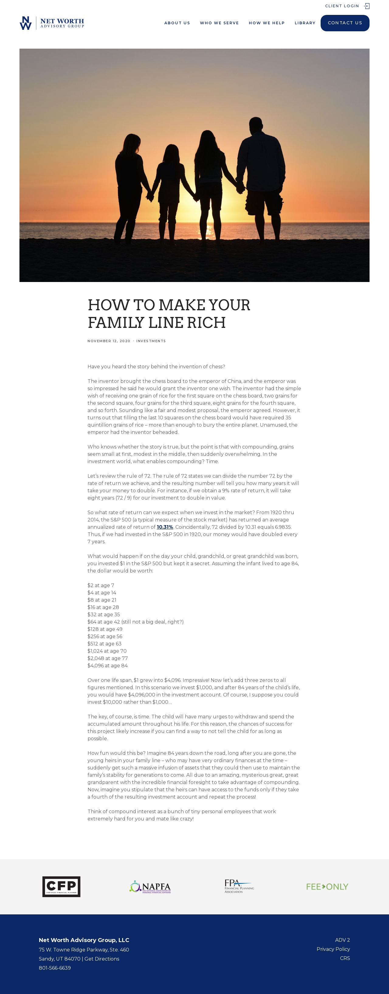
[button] (177, 23)
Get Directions (101, 959)
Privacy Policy (333, 949)
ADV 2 (342, 940)
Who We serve (219, 23)
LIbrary (305, 23)
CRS (345, 958)
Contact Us (345, 23)
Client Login (342, 6)
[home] (51, 22)
